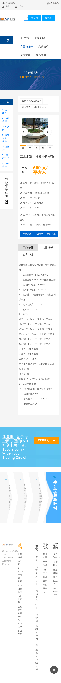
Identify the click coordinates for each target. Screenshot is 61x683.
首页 (24, 38)
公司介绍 (40, 38)
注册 (19, 6)
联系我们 (41, 54)
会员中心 (53, 3)
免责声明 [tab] (28, 254)
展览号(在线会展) (36, 659)
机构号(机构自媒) (36, 635)
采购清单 (43, 46)
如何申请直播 (55, 591)
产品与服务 (26, 46)
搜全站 (34, 18)
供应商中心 (45, 588)
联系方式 (39, 234)
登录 (6, 6)
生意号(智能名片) (36, 567)
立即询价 (27, 234)
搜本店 (48, 18)
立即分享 (51, 234)
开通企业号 (55, 580)
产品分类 (8, 41)
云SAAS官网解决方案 (20, 575)
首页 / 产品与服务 (31, 101)
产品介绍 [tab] (28, 247)
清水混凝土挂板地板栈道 (34, 107)
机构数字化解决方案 (20, 613)
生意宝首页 (9, 3)
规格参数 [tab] (48, 247)
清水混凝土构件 (5, 138)
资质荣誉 (25, 54)
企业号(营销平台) (36, 591)
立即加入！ (46, 440)
